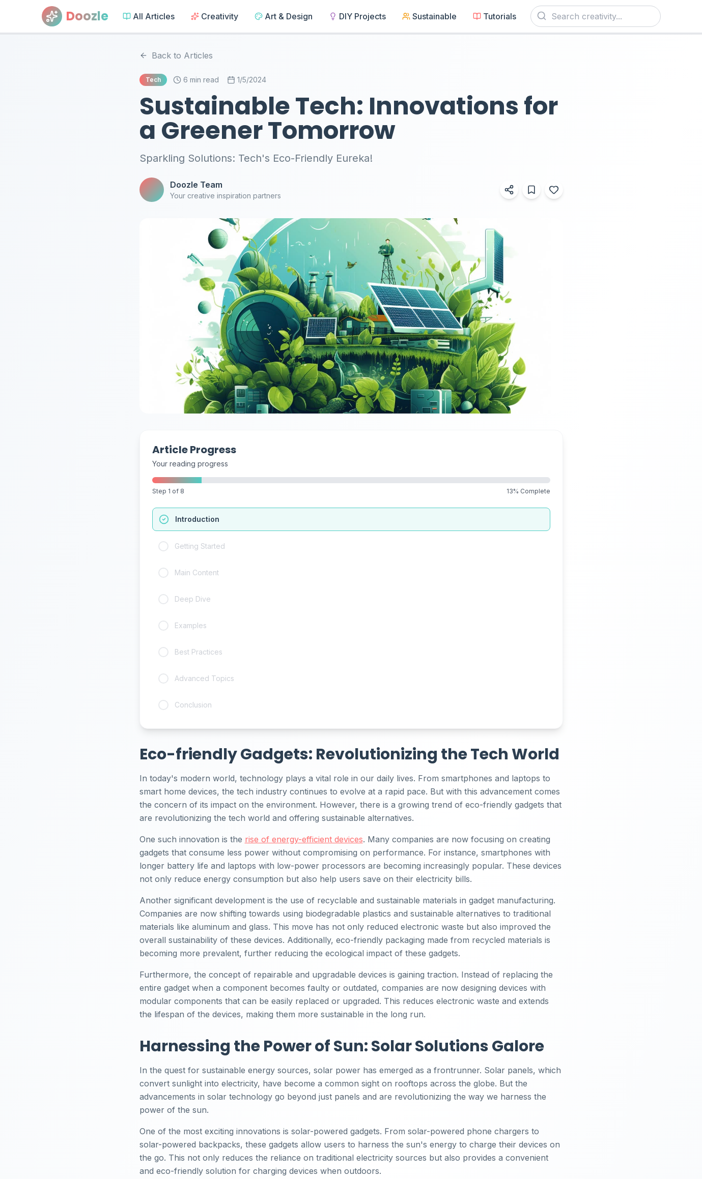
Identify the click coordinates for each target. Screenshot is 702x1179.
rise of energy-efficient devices (304, 839)
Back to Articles (176, 55)
